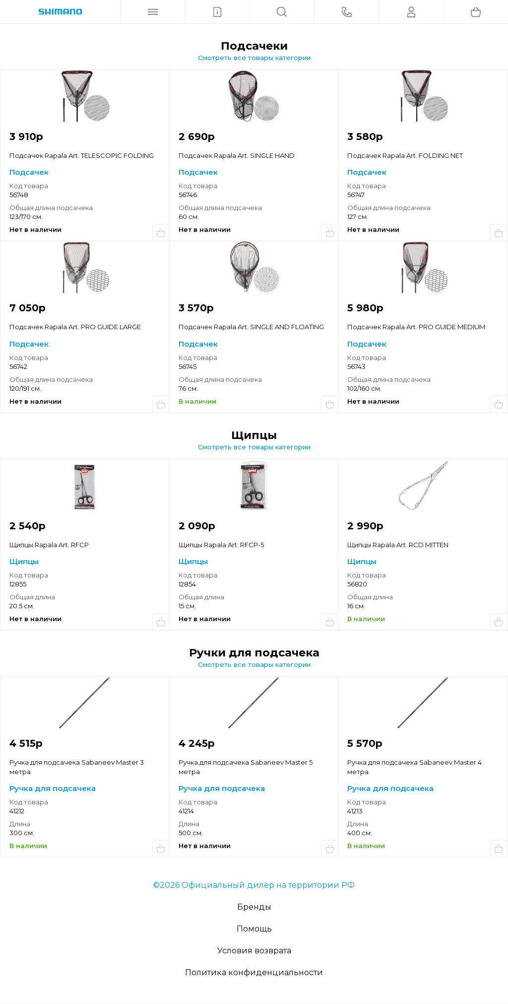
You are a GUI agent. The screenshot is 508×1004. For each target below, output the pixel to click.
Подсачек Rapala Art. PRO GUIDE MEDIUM (416, 327)
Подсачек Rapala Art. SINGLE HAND (237, 155)
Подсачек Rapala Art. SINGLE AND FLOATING (251, 327)
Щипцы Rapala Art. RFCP (49, 545)
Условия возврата (254, 950)
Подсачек (29, 172)
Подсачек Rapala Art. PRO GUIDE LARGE (75, 327)
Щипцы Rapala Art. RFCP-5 (221, 545)
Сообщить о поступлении (160, 232)
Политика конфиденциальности (254, 972)
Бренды (254, 907)
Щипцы (24, 561)
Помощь (254, 928)
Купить (329, 404)
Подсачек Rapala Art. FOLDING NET (405, 155)
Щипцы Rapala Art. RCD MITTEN (397, 545)
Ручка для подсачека (52, 788)
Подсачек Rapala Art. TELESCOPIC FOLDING (81, 155)
